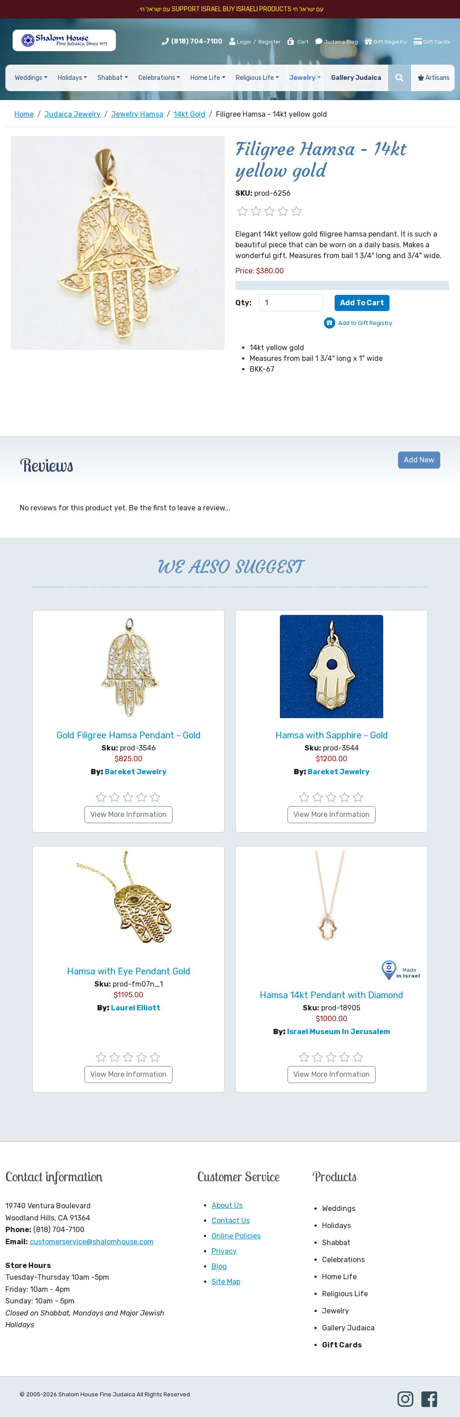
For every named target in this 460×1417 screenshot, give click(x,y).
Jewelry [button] (302, 78)
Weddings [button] (28, 78)
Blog (219, 1266)
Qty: (243, 302)
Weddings (338, 1208)
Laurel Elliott (135, 1008)
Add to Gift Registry (365, 323)
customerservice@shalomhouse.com (92, 1241)
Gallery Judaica (348, 1328)
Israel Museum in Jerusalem (338, 1031)
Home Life (339, 1276)
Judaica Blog (336, 41)
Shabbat (336, 1242)
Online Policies (236, 1236)
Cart (298, 42)
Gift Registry (386, 41)
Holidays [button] (70, 78)
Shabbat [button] (110, 78)
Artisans (434, 78)
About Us (227, 1205)
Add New (419, 460)
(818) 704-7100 (196, 41)
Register (269, 42)
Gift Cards (432, 41)
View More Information (128, 814)
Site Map (226, 1281)
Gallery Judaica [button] (356, 78)
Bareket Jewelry (136, 772)
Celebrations (343, 1259)
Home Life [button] (205, 78)
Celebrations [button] (156, 78)
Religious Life (345, 1294)
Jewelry (335, 1311)
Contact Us (231, 1220)
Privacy (224, 1251)
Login (240, 41)
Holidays (336, 1225)
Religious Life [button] (255, 78)
